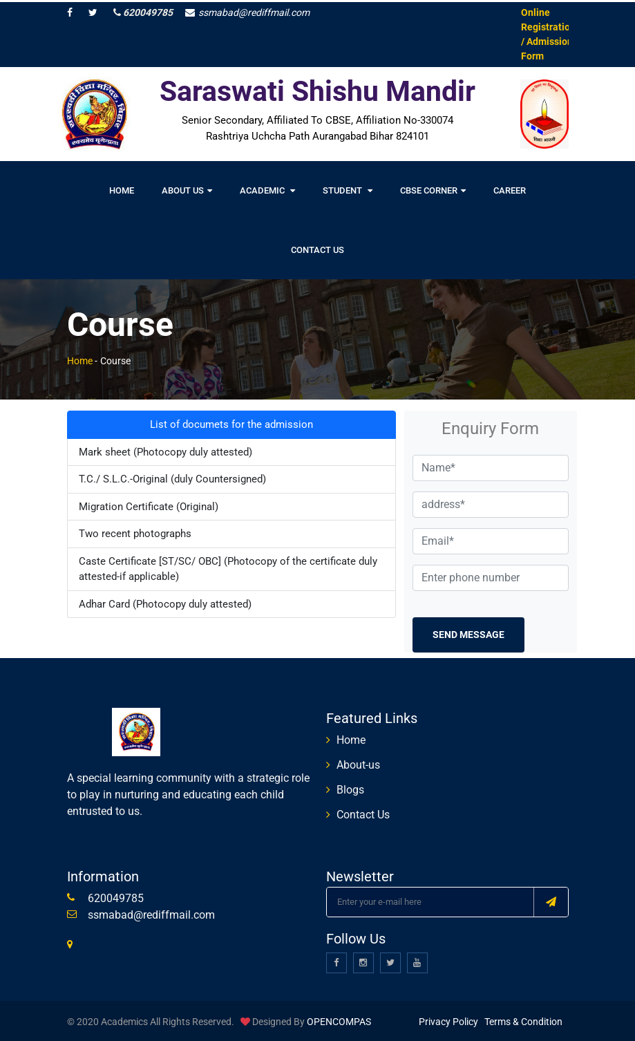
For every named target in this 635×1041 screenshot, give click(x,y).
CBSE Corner (433, 189)
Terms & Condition (523, 1019)
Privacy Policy (448, 1019)
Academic (267, 189)
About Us (187, 189)
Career (509, 189)
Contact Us (317, 248)
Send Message (468, 632)
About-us (358, 762)
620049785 (143, 10)
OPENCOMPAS (339, 1019)
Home (121, 189)
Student (347, 189)
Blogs (350, 787)
